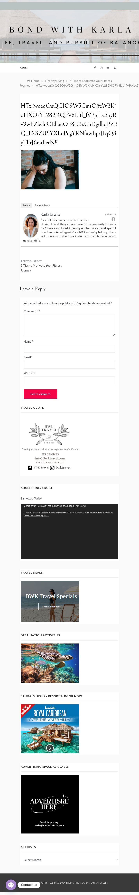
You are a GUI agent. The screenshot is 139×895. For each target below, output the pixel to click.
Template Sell (98, 882)
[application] (69, 531)
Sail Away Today (31, 498)
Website (30, 373)
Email (28, 357)
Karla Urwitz (51, 214)
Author (26, 205)
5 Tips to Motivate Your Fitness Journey (41, 268)
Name (28, 341)
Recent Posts (42, 205)
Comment (31, 311)
